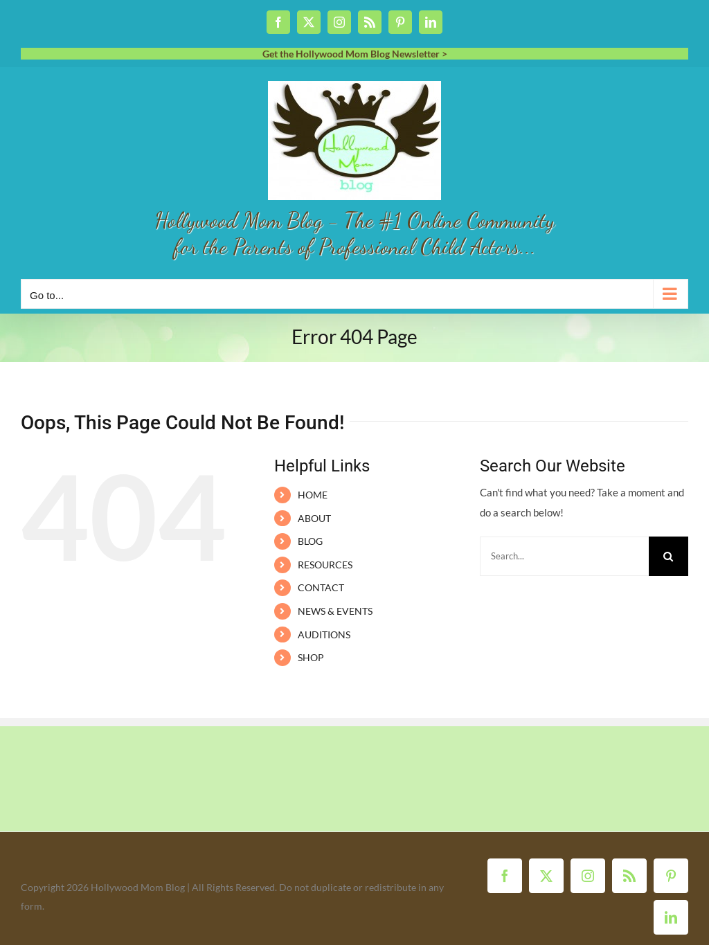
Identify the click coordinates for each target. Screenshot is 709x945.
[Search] (668, 556)
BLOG (310, 541)
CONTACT (321, 587)
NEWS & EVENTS (335, 611)
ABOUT (314, 518)
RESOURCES (325, 564)
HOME (312, 495)
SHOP (311, 657)
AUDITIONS (324, 634)
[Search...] (564, 556)
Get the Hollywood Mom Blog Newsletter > (354, 54)
